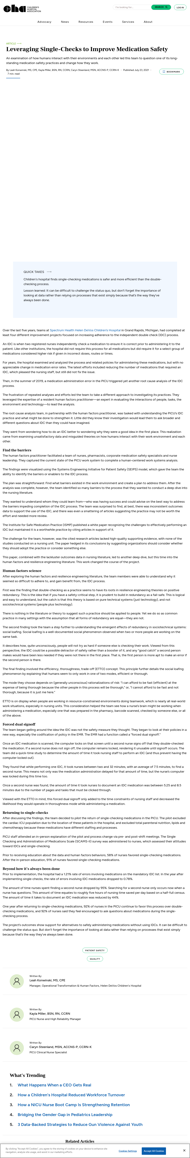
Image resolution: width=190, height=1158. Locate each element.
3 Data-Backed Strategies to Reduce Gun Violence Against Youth (80, 980)
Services (128, 21)
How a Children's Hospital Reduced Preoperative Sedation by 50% (103, 1008)
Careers (113, 1111)
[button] (161, 7)
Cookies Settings (128, 1151)
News (65, 21)
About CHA (115, 1099)
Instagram (161, 1124)
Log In (180, 7)
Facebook (160, 1105)
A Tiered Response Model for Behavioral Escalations (104, 1054)
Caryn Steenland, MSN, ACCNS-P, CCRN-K (61, 902)
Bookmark (171, 71)
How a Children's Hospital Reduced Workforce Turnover (71, 950)
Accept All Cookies (154, 1151)
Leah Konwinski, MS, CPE (47, 836)
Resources (85, 21)
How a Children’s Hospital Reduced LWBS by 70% (103, 1030)
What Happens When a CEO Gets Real (54, 940)
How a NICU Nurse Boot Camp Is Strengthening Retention (74, 960)
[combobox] (133, 7)
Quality (95, 814)
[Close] (184, 1150)
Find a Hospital (117, 1124)
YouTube (160, 1118)
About (148, 21)
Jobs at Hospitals (118, 1118)
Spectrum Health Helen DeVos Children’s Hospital (85, 186)
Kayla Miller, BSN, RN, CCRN (50, 869)
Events (108, 21)
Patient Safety (95, 806)
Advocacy (44, 21)
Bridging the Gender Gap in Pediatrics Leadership (65, 970)
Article (11, 43)
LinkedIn (160, 1099)
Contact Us (115, 1130)
